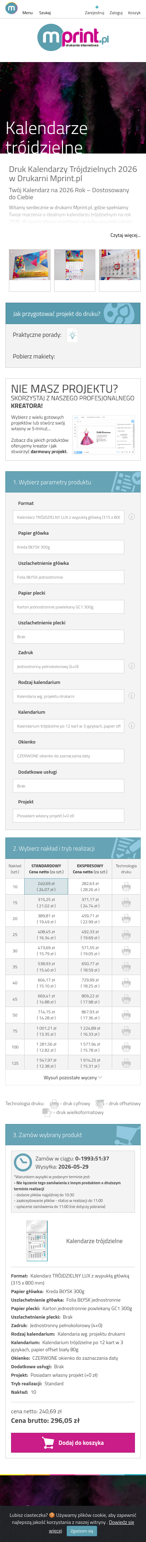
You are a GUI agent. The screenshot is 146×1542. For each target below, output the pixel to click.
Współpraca (30, 1214)
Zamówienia (31, 1166)
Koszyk (134, 12)
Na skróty (26, 1191)
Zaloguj (116, 12)
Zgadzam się (82, 1530)
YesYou (100, 1353)
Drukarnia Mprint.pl (43, 1238)
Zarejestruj (94, 10)
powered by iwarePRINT (25, 1380)
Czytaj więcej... (125, 235)
